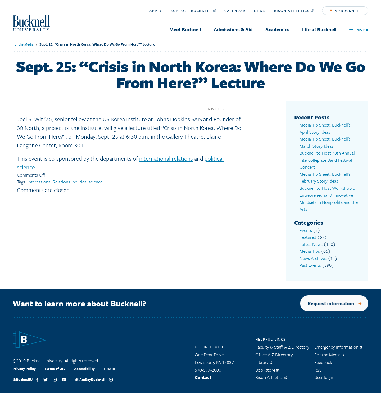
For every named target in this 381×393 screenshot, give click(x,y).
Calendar (235, 10)
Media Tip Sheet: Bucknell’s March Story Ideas (325, 142)
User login (323, 380)
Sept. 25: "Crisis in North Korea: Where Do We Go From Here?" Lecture (97, 44)
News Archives (313, 258)
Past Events (310, 265)
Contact (203, 380)
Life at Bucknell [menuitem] (319, 29)
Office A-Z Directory (274, 357)
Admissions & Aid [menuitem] (233, 29)
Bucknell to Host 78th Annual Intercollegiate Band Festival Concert (327, 160)
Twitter (239, 108)
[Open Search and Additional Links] (358, 30)
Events (306, 230)
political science (87, 181)
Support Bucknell (193, 10)
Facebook (230, 108)
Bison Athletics (294, 10)
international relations (166, 158)
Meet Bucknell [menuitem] (185, 29)
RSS (318, 372)
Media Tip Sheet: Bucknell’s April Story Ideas (325, 128)
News (260, 10)
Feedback (323, 364)
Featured (308, 237)
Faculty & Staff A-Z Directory (282, 349)
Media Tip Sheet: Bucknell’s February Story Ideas (325, 177)
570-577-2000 (208, 372)
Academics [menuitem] (277, 29)
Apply (155, 10)
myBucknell (346, 10)
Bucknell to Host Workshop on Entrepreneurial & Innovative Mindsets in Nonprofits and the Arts (329, 199)
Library (263, 364)
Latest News (311, 244)
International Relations (49, 181)
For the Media (23, 44)
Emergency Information (338, 349)
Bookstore (267, 372)
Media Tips (310, 251)
